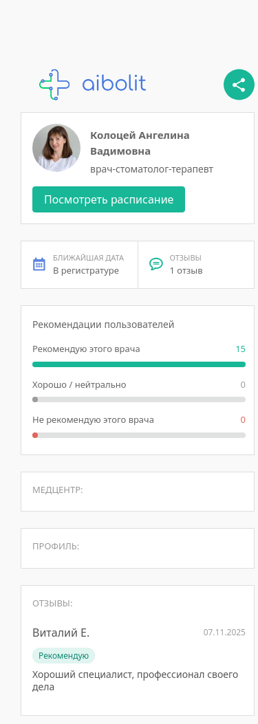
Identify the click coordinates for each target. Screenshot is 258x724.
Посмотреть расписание (108, 199)
